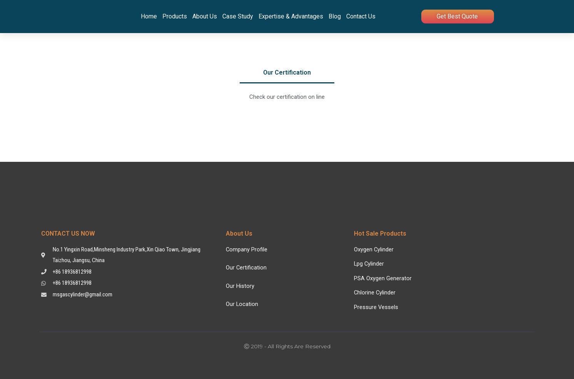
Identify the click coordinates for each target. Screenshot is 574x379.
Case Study (237, 16)
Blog (335, 16)
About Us (204, 16)
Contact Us (360, 16)
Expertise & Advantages (291, 16)
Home (149, 16)
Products (174, 16)
